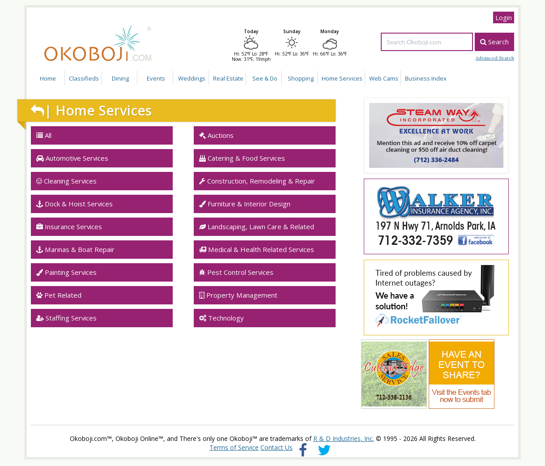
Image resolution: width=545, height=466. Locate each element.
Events (156, 78)
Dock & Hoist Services (74, 203)
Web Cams (383, 78)
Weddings (191, 78)
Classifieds (84, 78)
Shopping (301, 78)
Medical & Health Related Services (256, 249)
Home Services (342, 78)
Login (503, 17)
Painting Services (66, 272)
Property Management (238, 295)
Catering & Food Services (242, 158)
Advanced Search (495, 58)
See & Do (264, 78)
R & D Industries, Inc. (343, 438)
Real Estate (228, 78)
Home (48, 78)
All (43, 135)
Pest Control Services (236, 272)
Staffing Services (66, 317)
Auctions (216, 135)
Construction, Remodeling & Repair (257, 180)
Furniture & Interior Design (244, 203)
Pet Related (58, 295)
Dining (120, 78)
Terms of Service (234, 447)
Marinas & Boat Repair (75, 249)
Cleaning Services (66, 180)
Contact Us (276, 447)
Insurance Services (69, 226)
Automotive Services (72, 158)
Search (494, 41)
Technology (221, 317)
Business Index (426, 78)
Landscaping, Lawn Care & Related (256, 226)
